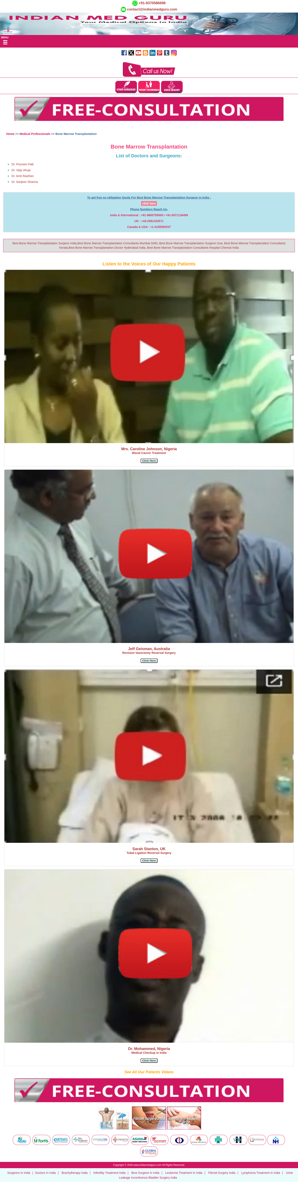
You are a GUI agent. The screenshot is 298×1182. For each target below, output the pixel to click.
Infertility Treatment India (109, 1172)
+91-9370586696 (152, 3)
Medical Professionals (35, 134)
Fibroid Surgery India (222, 1172)
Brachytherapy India (74, 1172)
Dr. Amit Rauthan (23, 176)
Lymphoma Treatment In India (260, 1172)
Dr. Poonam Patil (23, 164)
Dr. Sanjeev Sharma (25, 182)
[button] (149, 461)
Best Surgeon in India (145, 1172)
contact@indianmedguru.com (152, 9)
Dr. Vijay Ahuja (21, 170)
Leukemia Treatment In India (183, 1172)
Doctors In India (45, 1172)
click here (149, 203)
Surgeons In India (18, 1172)
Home (10, 134)
